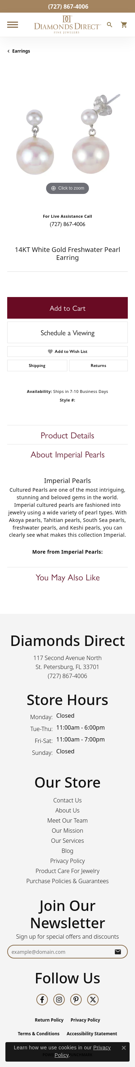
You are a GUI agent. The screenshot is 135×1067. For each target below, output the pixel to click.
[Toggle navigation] (12, 24)
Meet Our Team (67, 820)
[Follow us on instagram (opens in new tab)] (59, 999)
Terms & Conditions (38, 1034)
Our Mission (68, 830)
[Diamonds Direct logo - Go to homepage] (67, 25)
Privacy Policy (67, 861)
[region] (67, 136)
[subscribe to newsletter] (117, 952)
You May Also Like (68, 577)
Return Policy (49, 1020)
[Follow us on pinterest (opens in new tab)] (76, 999)
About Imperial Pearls (68, 454)
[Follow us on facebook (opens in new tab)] (42, 999)
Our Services (67, 841)
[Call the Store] (67, 676)
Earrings (21, 51)
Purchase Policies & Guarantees (67, 881)
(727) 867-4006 (67, 224)
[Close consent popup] (124, 1048)
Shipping (37, 365)
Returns (98, 365)
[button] (109, 25)
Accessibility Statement (92, 1034)
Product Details (67, 435)
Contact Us (67, 800)
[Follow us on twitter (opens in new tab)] (93, 999)
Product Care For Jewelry (67, 871)
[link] (68, 6)
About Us (67, 810)
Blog (67, 851)
